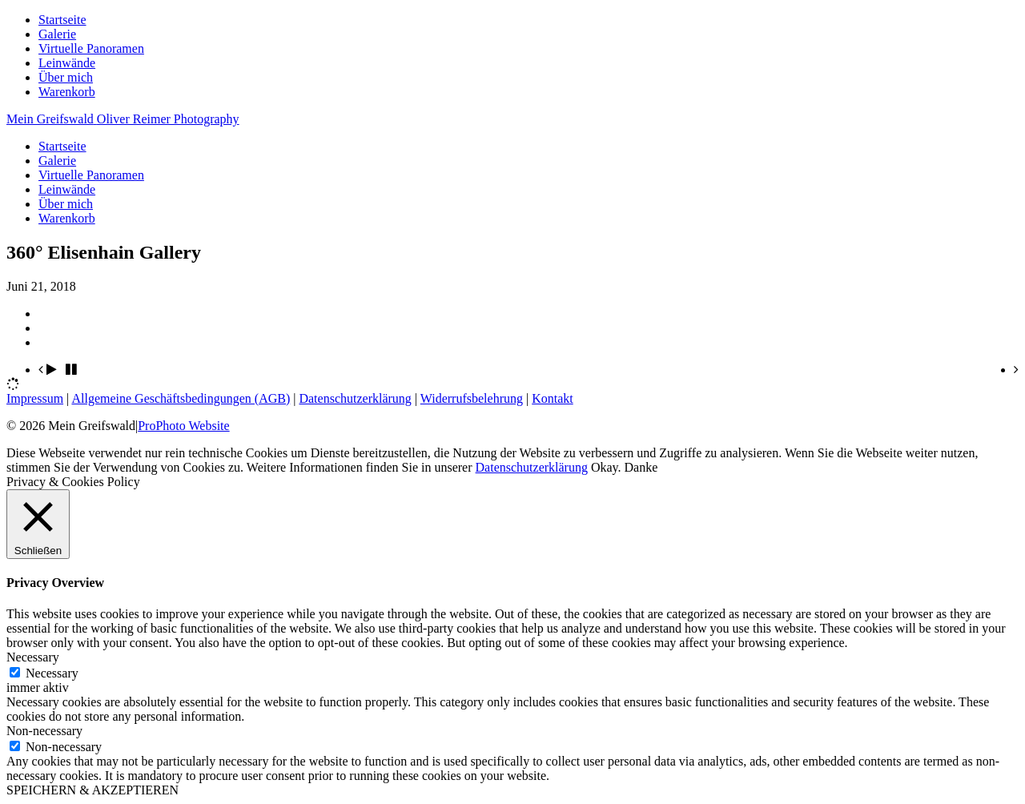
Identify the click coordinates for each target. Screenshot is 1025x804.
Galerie (57, 34)
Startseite (62, 19)
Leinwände (66, 63)
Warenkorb (66, 91)
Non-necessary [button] (44, 731)
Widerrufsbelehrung (471, 398)
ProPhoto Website (183, 425)
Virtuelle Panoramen (91, 48)
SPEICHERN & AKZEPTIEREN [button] (92, 790)
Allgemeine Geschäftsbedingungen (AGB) (180, 398)
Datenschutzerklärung (355, 398)
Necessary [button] (32, 657)
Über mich (65, 77)
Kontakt (552, 398)
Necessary (52, 673)
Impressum (34, 398)
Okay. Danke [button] (624, 467)
